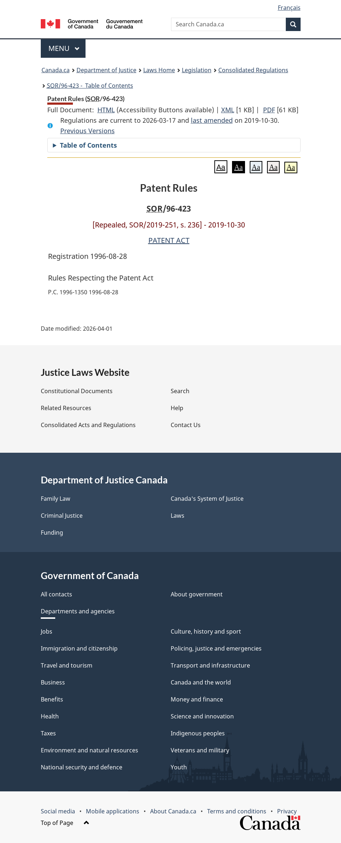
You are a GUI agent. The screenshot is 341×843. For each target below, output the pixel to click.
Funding (52, 532)
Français (289, 8)
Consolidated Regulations (253, 70)
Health (50, 716)
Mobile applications (112, 811)
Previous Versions (87, 130)
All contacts (56, 594)
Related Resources (66, 408)
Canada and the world (201, 682)
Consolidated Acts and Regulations (88, 425)
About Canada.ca (173, 811)
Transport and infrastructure (210, 665)
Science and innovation (202, 716)
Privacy (287, 811)
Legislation (196, 70)
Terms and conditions (236, 811)
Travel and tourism (66, 665)
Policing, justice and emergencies (216, 648)
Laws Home (159, 70)
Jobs (46, 631)
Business (53, 682)
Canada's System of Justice (207, 499)
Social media (58, 811)
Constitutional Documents (77, 391)
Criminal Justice (62, 516)
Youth (179, 767)
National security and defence (81, 767)
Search (180, 391)
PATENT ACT (168, 240)
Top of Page (65, 823)
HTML (106, 109)
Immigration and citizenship (79, 648)
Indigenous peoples (198, 733)
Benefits (52, 699)
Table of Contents (88, 145)
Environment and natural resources (89, 750)
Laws (177, 516)
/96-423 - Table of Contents (90, 86)
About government (197, 594)
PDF (269, 109)
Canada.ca (55, 70)
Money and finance (197, 699)
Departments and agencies (78, 611)
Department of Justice (106, 70)
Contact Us (186, 425)
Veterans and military (200, 750)
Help (177, 408)
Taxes (48, 733)
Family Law (55, 499)
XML (227, 109)
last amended (212, 120)
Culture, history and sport (206, 631)
